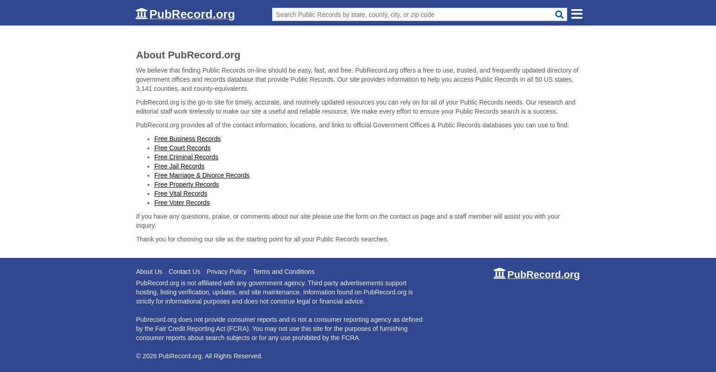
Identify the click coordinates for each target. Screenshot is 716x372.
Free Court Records (182, 148)
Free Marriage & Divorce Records (202, 175)
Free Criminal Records (186, 157)
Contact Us (184, 271)
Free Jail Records (179, 166)
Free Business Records (187, 138)
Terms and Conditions (284, 271)
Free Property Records (186, 184)
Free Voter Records (182, 202)
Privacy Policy (227, 271)
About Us (149, 271)
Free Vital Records (180, 193)
